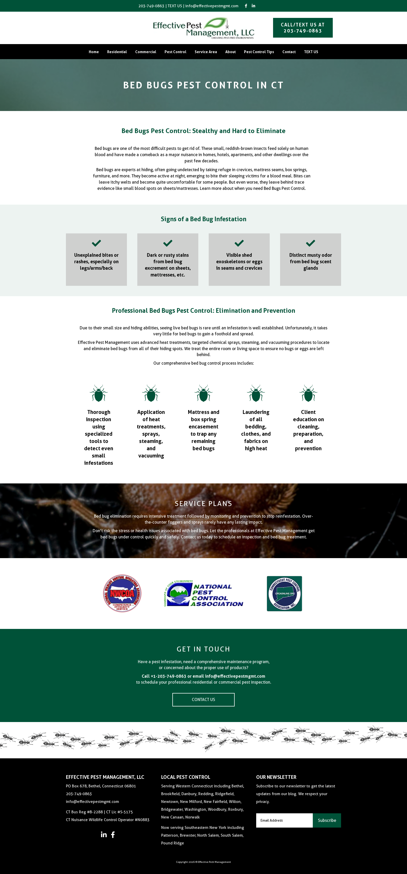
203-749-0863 (151, 6)
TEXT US (175, 6)
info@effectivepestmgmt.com (211, 6)
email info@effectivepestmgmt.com (229, 676)
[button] (103, 834)
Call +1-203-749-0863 (164, 676)
